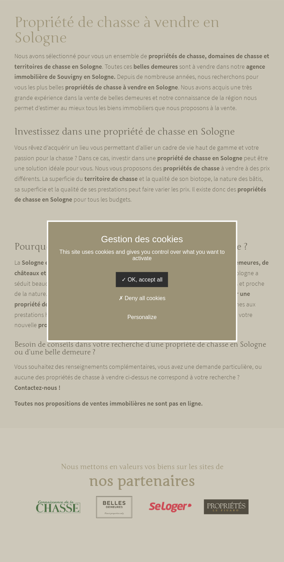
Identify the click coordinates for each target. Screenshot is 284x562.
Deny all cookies (142, 298)
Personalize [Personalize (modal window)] (142, 317)
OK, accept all (142, 280)
